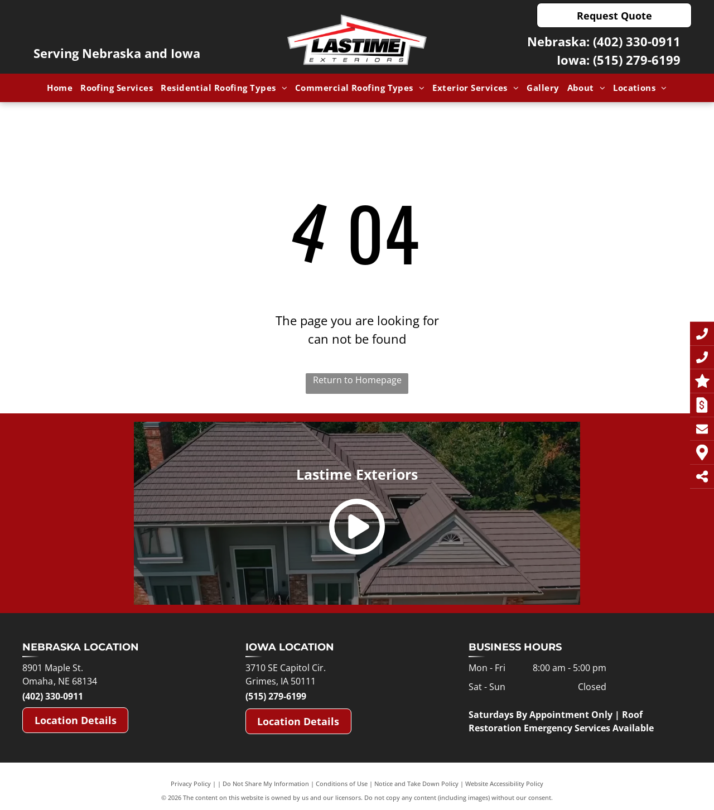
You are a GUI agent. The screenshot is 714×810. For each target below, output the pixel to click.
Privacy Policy (191, 783)
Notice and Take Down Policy (416, 783)
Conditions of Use (342, 783)
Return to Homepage (357, 380)
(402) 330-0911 (637, 41)
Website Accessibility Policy (504, 783)
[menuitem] (59, 88)
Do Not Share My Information (266, 783)
